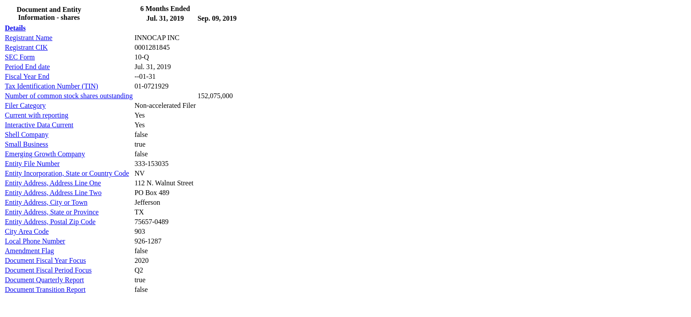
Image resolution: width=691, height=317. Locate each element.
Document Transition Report (45, 289)
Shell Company (26, 134)
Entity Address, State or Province (52, 212)
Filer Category (25, 105)
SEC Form (20, 57)
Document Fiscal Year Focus (45, 260)
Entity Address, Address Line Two (53, 192)
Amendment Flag (29, 250)
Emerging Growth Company (45, 154)
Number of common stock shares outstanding (69, 96)
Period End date (27, 66)
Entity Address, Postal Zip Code (50, 221)
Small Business (26, 144)
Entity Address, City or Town (46, 202)
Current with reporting (36, 115)
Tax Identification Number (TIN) (51, 86)
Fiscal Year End (27, 76)
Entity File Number (32, 163)
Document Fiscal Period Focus (48, 270)
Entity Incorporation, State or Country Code (67, 173)
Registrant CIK (26, 47)
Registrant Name (28, 37)
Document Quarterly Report (44, 280)
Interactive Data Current (39, 125)
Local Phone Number (35, 241)
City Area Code (27, 231)
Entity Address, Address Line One (53, 183)
